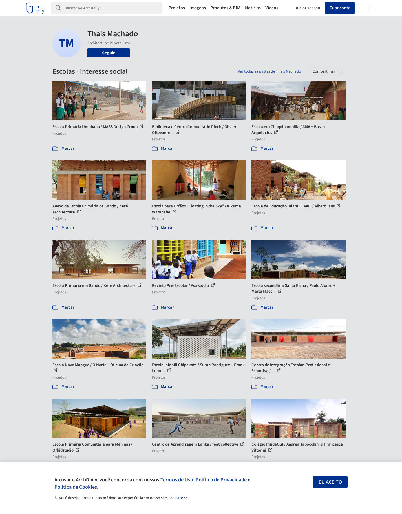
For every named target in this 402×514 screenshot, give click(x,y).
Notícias (253, 8)
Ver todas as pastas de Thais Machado (269, 71)
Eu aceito (330, 482)
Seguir (108, 53)
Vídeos (271, 8)
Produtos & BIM (225, 8)
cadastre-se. (179, 498)
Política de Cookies (75, 487)
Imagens (197, 8)
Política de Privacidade (221, 479)
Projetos (177, 8)
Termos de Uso (176, 479)
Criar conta (339, 8)
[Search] (114, 8)
